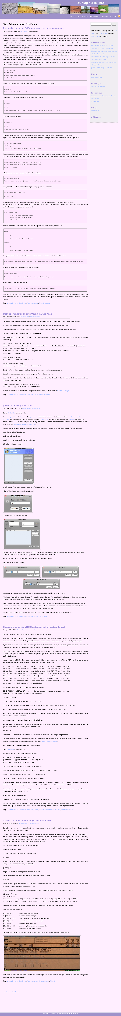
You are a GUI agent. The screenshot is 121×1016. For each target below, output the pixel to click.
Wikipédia (11, 413)
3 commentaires (36, 408)
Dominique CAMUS (98, 86)
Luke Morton (103, 33)
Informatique (94, 16)
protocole (33, 417)
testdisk (11, 749)
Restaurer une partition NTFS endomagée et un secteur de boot (34, 627)
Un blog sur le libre (90, 3)
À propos (113, 16)
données (23, 417)
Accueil (72, 16)
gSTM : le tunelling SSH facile (17, 405)
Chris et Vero (95, 111)
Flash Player (95, 36)
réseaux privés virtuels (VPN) (24, 424)
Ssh (45, 616)
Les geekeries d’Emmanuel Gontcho (104, 96)
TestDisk (64, 810)
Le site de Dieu (96, 77)
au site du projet (63, 391)
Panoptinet (95, 99)
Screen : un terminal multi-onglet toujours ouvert (27, 820)
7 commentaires (31, 630)
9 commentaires (35, 316)
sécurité (45, 419)
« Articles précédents (11, 992)
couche (70, 417)
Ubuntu (47, 395)
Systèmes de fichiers (52, 810)
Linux (36, 303)
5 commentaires (33, 823)
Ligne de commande (41, 981)
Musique (105, 16)
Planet (41, 303)
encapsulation (12, 417)
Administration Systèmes (16, 303)
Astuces (30, 303)
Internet (30, 395)
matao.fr (45, 1013)
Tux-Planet (95, 101)
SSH (14, 422)
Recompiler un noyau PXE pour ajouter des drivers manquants (33, 28)
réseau (47, 303)
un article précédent (49, 741)
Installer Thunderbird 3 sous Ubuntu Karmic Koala (27, 314)
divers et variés (82, 16)
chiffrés (72, 419)
